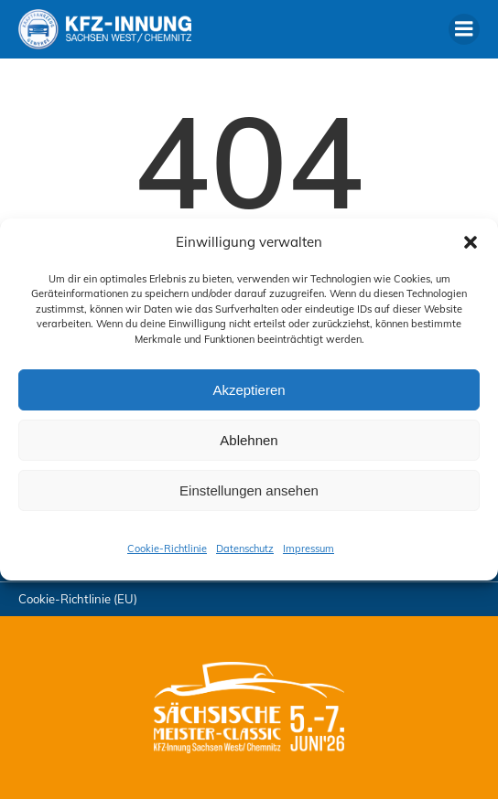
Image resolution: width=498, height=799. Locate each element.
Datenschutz (245, 548)
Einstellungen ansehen (249, 490)
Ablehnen (248, 440)
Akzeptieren (248, 390)
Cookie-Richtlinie (167, 548)
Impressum (308, 548)
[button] (470, 242)
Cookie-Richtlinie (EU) (77, 598)
